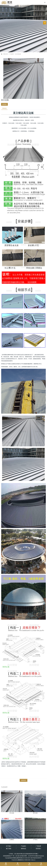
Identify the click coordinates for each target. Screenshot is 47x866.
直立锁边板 (18, 54)
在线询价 (4, 104)
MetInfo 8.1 (21, 860)
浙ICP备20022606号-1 (36, 858)
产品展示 (11, 54)
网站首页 (4, 54)
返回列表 (23, 780)
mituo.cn (33, 860)
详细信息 (4, 108)
